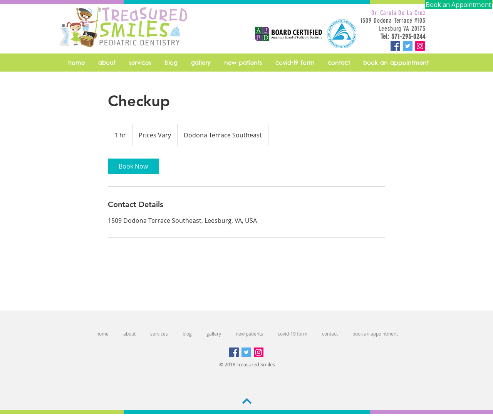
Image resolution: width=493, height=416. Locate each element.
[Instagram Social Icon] (420, 46)
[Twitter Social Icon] (408, 46)
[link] (133, 166)
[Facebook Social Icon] (395, 46)
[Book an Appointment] (458, 4)
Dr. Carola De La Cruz (398, 13)
